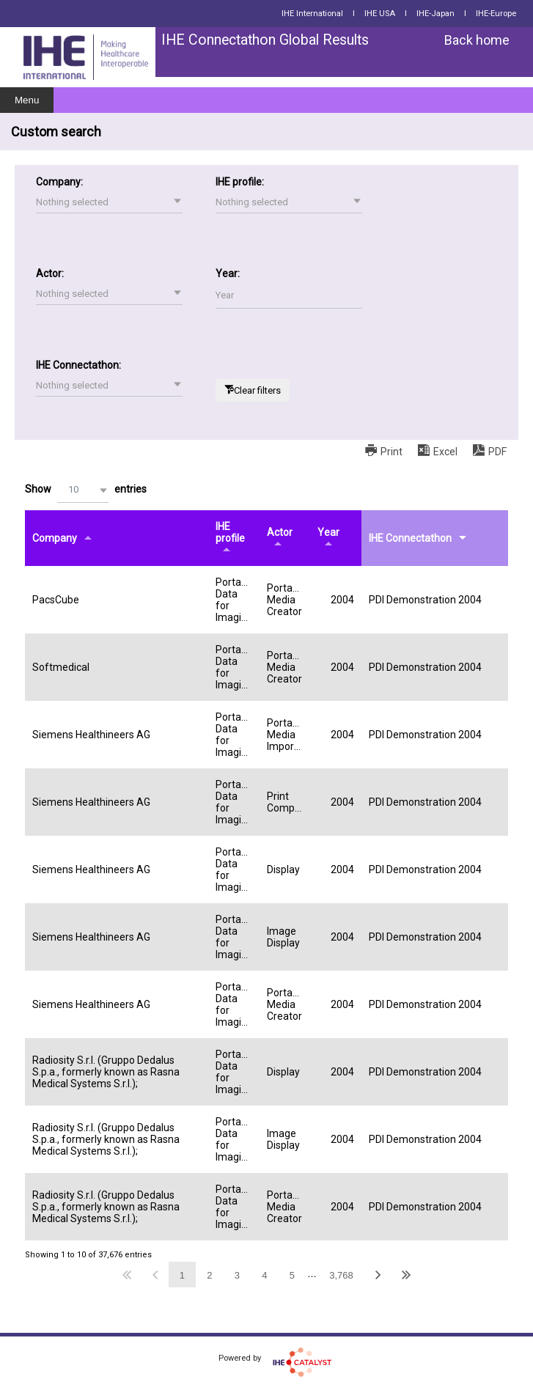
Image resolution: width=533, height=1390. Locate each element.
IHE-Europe (496, 13)
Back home (477, 40)
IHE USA (379, 13)
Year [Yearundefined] (328, 532)
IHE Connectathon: (78, 365)
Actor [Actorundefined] (280, 532)
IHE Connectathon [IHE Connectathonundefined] (410, 538)
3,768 (341, 1275)
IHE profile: (240, 182)
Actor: (50, 273)
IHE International (312, 13)
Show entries (86, 490)
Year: (228, 273)
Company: (59, 182)
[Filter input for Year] (289, 296)
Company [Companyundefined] (54, 538)
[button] (109, 202)
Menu (27, 100)
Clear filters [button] (257, 390)
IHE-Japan (435, 13)
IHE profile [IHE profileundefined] (230, 532)
